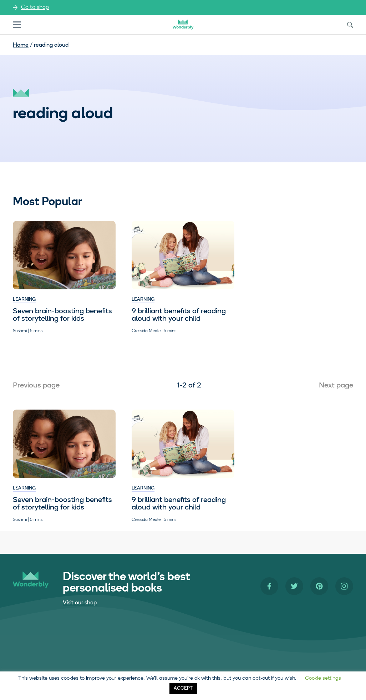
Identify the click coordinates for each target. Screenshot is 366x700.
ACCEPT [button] (183, 688)
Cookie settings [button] (323, 678)
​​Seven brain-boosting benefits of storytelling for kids (62, 315)
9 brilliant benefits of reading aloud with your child (179, 315)
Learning (24, 299)
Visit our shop (80, 603)
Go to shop (35, 7)
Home (21, 45)
